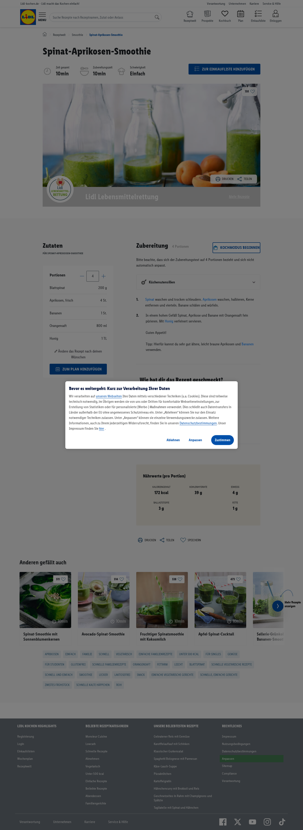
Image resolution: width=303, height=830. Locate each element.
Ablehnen (173, 440)
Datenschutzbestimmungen (198, 423)
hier (101, 428)
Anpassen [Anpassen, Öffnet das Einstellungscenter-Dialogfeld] (195, 440)
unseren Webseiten (109, 396)
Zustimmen (222, 440)
